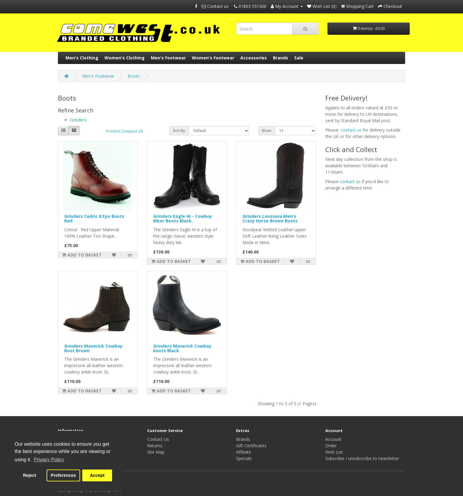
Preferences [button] (63, 475)
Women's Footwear (213, 58)
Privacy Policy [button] (49, 459)
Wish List (334, 452)
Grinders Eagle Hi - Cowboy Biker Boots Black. (182, 218)
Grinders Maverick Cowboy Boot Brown (93, 348)
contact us (351, 130)
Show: (267, 130)
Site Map (155, 452)
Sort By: (179, 130)
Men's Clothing (81, 58)
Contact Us (158, 439)
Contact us (216, 6)
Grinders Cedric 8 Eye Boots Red (94, 218)
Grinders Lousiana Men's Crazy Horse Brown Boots (270, 218)
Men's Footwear (168, 58)
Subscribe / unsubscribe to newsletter (362, 458)
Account (333, 439)
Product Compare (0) (124, 131)
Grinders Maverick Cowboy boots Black (182, 348)
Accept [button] (97, 475)
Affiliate (243, 452)
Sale (298, 58)
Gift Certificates (251, 445)
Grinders (78, 120)
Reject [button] (29, 475)
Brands (280, 58)
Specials (244, 458)
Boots (134, 76)
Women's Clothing (124, 58)
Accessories (253, 58)
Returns (154, 445)
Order (331, 445)
